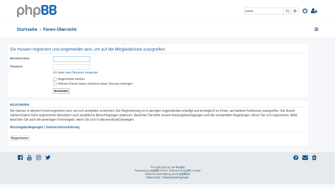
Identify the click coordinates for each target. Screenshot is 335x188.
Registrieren (29, 138)
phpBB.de (184, 173)
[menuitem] (305, 11)
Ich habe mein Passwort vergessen (85, 72)
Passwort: (26, 66)
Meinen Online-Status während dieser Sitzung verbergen (102, 83)
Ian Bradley (178, 167)
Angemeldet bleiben (78, 79)
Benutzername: (30, 58)
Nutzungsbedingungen (36, 127)
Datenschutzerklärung (72, 127)
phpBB (153, 170)
